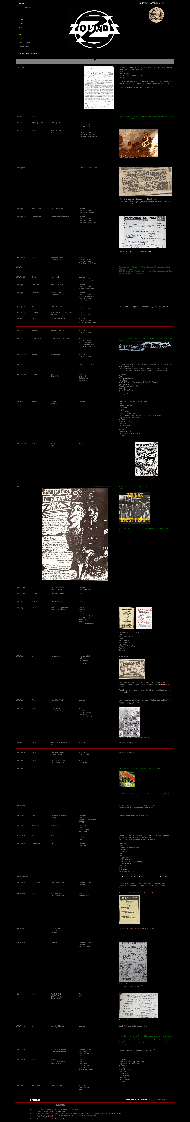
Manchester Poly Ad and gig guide (139, 251)
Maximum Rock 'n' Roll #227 (116, 1113)
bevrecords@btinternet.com (58, 1111)
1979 (21, 12)
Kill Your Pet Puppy (60, 1119)
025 (31, 1115)
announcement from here (140, 87)
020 (31, 1113)
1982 (21, 23)
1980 (21, 16)
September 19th (165, 684)
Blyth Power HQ (48, 1117)
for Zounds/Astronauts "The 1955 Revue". (141, 199)
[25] (136, 882)
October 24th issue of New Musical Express (141, 928)
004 (31, 1109)
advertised (149, 835)
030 (31, 1119)
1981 (21, 20)
